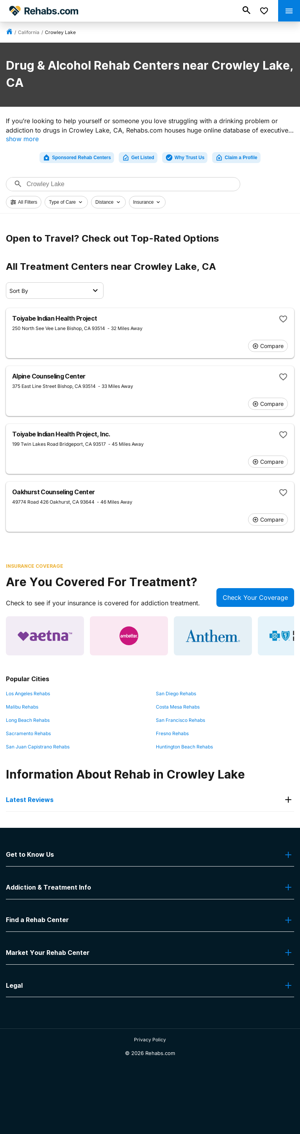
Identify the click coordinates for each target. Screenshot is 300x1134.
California (28, 32)
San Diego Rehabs (176, 693)
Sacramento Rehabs (28, 733)
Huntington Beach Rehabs (184, 747)
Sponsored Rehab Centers (77, 157)
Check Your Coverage (255, 597)
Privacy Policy (150, 1039)
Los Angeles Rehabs (28, 693)
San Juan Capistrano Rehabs (38, 747)
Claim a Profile (236, 157)
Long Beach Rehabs (28, 720)
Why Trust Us (185, 157)
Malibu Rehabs (22, 707)
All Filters (23, 202)
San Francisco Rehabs (180, 720)
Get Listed (138, 157)
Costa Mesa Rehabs (178, 707)
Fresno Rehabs (172, 733)
